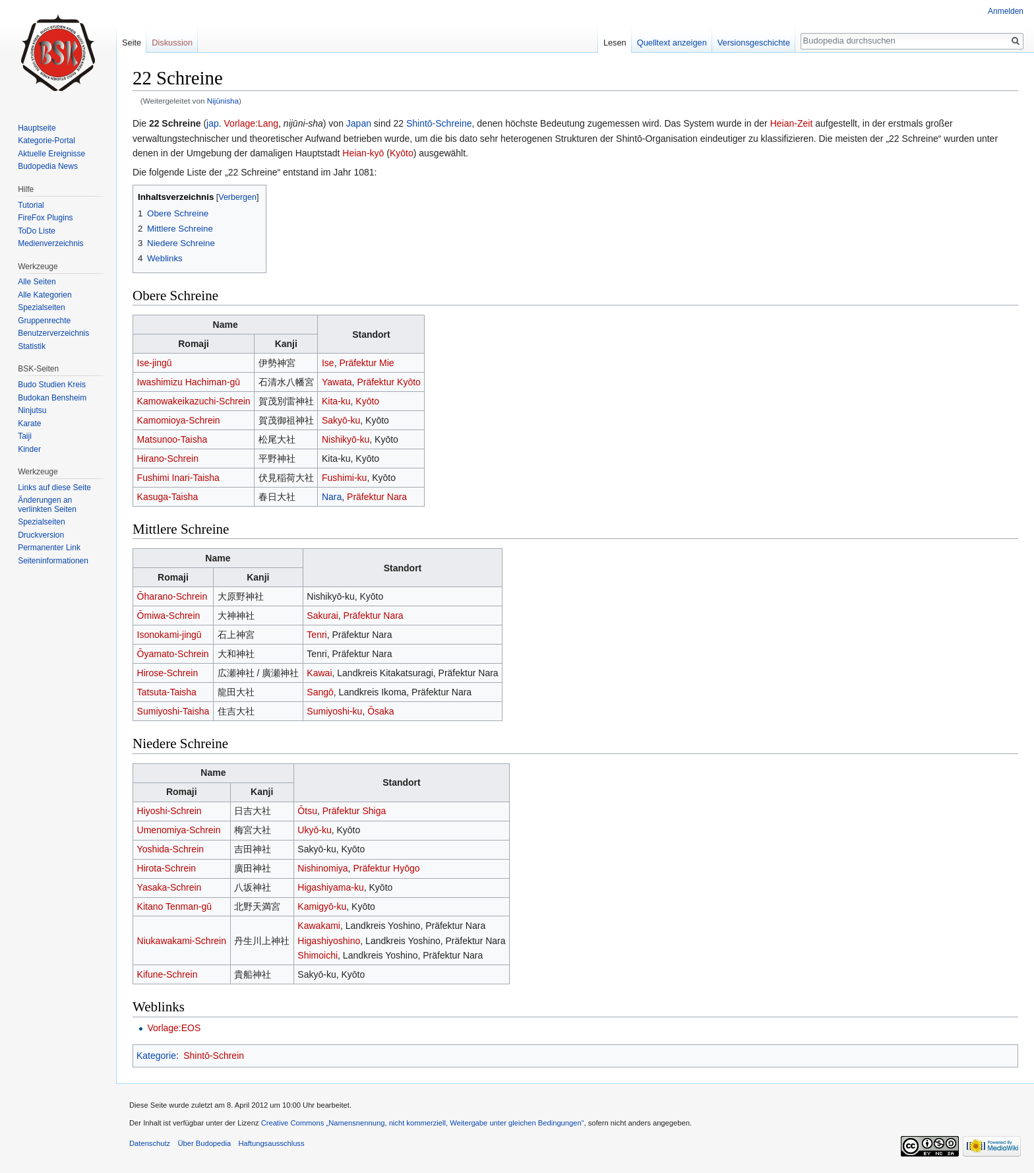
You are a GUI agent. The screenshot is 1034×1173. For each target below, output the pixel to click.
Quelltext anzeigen (672, 43)
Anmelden (1005, 11)
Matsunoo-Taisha (172, 439)
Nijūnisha (223, 100)
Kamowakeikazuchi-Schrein (194, 401)
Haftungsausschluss (271, 1143)
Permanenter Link (49, 547)
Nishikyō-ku (345, 439)
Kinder (29, 449)
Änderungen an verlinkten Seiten (47, 504)
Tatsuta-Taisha (167, 692)
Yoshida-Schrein (170, 849)
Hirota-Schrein (166, 868)
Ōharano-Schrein (172, 596)
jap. (214, 123)
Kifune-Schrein (167, 974)
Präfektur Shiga (354, 811)
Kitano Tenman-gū (174, 906)
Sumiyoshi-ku (334, 711)
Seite (131, 43)
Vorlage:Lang (251, 123)
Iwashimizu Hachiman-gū (188, 382)
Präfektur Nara (377, 496)
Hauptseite (36, 128)
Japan (358, 123)
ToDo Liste (36, 231)
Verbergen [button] (237, 197)
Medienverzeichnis (50, 243)
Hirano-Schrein (167, 458)
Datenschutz (149, 1143)
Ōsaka (380, 711)
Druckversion (41, 535)
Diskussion (172, 43)
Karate (29, 423)
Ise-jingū (154, 363)
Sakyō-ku (341, 420)
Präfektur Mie (366, 363)
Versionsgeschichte (753, 43)
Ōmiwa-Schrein (168, 615)
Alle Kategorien (44, 295)
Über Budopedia (204, 1143)
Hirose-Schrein (167, 673)
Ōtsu (307, 811)
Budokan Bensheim (52, 397)
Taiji (25, 436)
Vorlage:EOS (173, 1028)
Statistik (32, 346)
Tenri (316, 634)
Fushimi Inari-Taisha (178, 477)
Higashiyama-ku (330, 887)
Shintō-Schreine (439, 123)
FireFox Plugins (45, 217)
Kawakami (318, 925)
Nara (332, 496)
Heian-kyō (363, 153)
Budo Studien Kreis (52, 384)
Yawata (337, 382)
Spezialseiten (41, 307)
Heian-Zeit (791, 123)
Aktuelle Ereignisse (51, 153)
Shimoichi (317, 955)
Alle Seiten (36, 281)
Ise (328, 363)
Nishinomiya (322, 868)
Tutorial (31, 205)
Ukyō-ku (314, 830)
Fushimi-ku (344, 477)
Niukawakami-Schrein (181, 940)
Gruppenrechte (44, 320)
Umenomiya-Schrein (179, 830)
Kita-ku (336, 401)
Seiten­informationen (53, 560)
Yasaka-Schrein (169, 887)
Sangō (320, 692)
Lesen (614, 43)
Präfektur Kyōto (389, 382)
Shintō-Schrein (213, 1055)
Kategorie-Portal (46, 140)
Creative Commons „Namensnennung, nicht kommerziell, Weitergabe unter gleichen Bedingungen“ (422, 1123)
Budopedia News (48, 166)
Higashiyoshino (328, 940)
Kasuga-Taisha (167, 496)
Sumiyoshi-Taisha (173, 711)
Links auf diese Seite (54, 487)
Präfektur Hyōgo (386, 868)
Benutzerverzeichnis (53, 333)
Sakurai (322, 615)
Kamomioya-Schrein (178, 420)
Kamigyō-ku (321, 906)
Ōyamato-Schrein (173, 654)
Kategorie (156, 1055)
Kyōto (401, 153)
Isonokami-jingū (169, 634)
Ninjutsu (32, 410)
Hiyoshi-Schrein (169, 811)
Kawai (319, 673)
